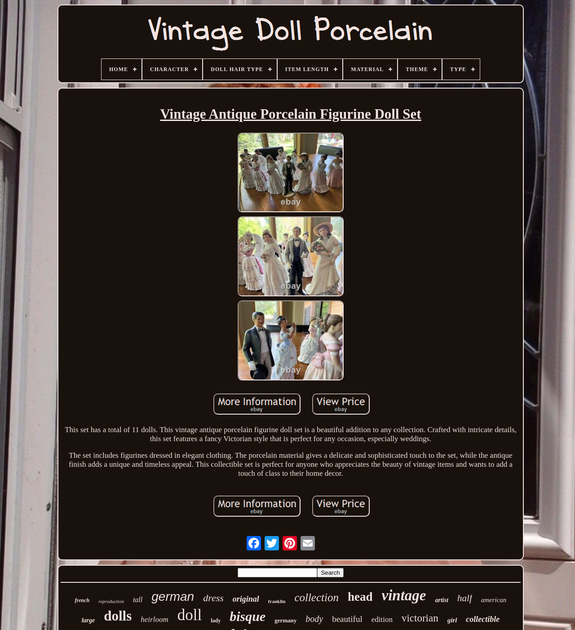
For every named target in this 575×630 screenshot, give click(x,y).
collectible (483, 619)
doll (189, 615)
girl (452, 620)
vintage (403, 595)
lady (216, 620)
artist (441, 600)
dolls (118, 616)
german (172, 596)
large (88, 620)
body (314, 619)
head (360, 596)
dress (213, 597)
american (494, 599)
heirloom (154, 619)
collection (316, 597)
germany (285, 620)
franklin (277, 601)
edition (382, 619)
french (82, 600)
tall (137, 599)
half (464, 598)
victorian (420, 618)
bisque (247, 616)
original (246, 598)
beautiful (347, 619)
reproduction (111, 601)
